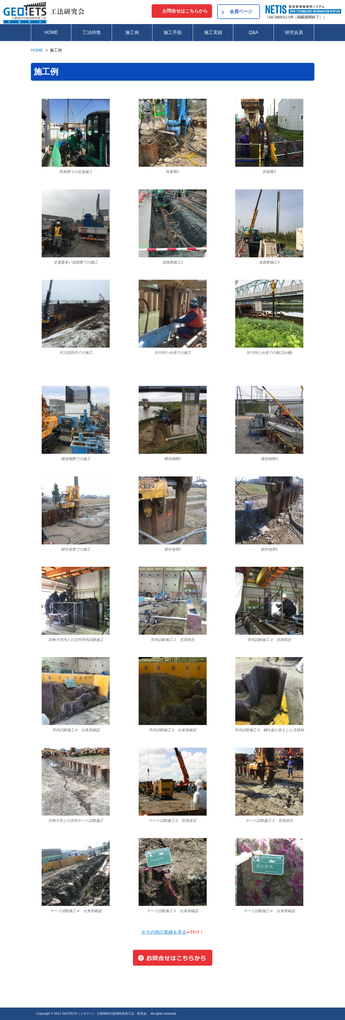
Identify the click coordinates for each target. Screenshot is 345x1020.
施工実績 (213, 32)
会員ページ (241, 11)
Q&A (253, 32)
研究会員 (294, 32)
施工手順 (173, 32)
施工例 (132, 32)
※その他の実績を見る (164, 932)
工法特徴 (91, 32)
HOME (51, 32)
